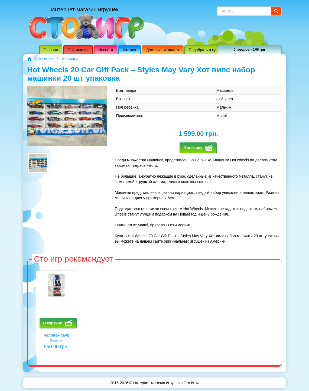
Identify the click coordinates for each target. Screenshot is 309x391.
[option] (56, 318)
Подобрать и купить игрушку (214, 50)
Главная (51, 50)
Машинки (69, 59)
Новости (105, 50)
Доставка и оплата (162, 50)
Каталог (129, 50)
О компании (78, 50)
